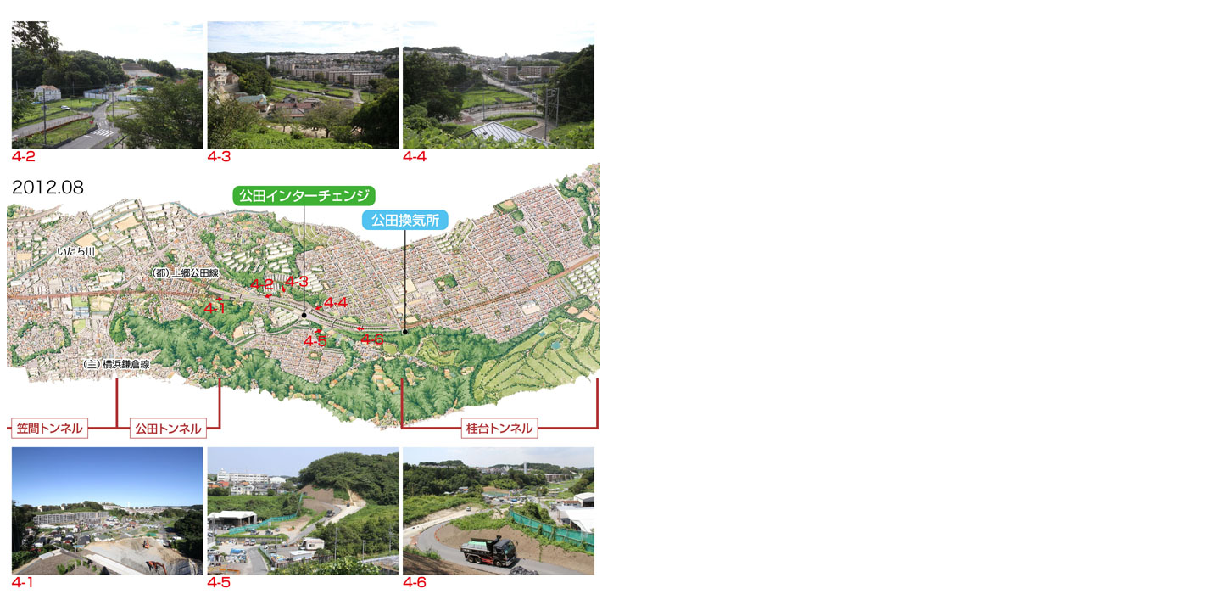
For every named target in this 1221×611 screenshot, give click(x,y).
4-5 (302, 511)
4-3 (302, 82)
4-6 (498, 511)
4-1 (107, 511)
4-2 (107, 82)
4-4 (498, 82)
